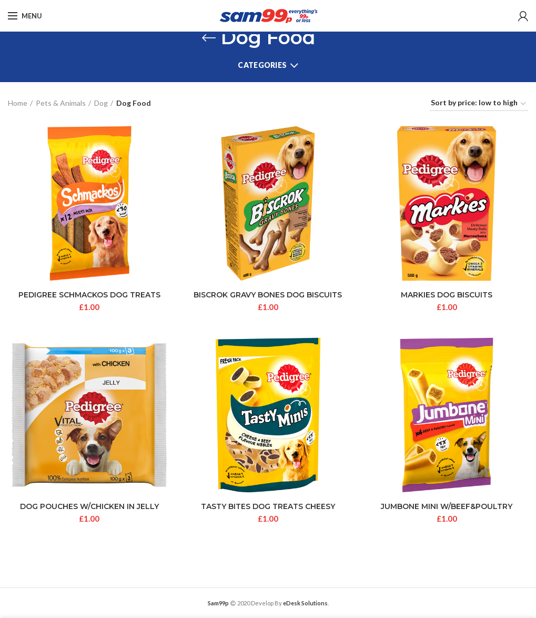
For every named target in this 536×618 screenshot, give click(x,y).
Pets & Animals (61, 102)
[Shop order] (479, 104)
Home (17, 102)
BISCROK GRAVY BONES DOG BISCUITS (268, 295)
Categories (262, 65)
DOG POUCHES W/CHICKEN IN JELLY (89, 506)
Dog (101, 102)
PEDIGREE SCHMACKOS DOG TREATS (89, 295)
